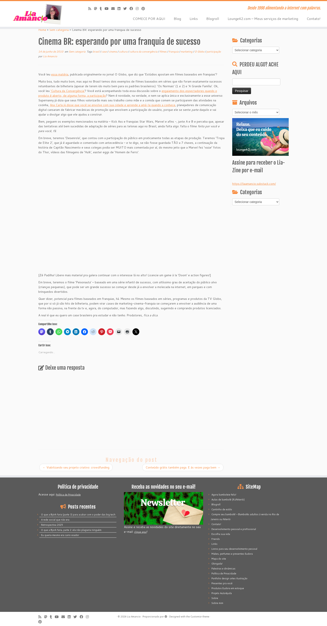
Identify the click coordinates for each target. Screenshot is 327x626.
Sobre (214, 598)
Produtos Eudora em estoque (227, 588)
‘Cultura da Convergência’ (68, 91)
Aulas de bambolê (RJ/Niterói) (228, 499)
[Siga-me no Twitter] (126, 8)
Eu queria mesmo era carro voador (60, 535)
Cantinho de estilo (221, 509)
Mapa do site (218, 558)
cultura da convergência (143, 51)
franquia (174, 51)
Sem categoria (59, 30)
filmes (163, 51)
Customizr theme (199, 616)
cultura (123, 51)
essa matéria (59, 74)
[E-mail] (114, 8)
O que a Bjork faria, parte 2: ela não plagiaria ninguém (71, 530)
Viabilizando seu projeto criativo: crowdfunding (76, 467)
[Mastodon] (97, 8)
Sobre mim (217, 603)
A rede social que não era (55, 519)
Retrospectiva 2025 (52, 525)
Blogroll (212, 18)
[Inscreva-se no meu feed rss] (91, 8)
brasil (96, 51)
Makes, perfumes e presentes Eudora (232, 553)
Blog (177, 18)
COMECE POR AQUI (149, 18)
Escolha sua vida (220, 534)
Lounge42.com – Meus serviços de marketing (263, 18)
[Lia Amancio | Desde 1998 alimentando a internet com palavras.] (38, 14)
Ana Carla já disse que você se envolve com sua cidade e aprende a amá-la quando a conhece (112, 105)
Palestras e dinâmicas (223, 568)
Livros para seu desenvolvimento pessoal (234, 549)
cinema (113, 51)
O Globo (200, 51)
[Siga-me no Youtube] (108, 8)
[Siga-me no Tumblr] (102, 8)
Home (42, 30)
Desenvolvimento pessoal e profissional (233, 529)
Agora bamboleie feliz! (223, 494)
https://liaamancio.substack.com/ (254, 184)
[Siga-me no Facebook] (132, 8)
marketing (187, 51)
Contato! (314, 18)
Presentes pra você (221, 583)
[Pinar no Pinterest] (144, 8)
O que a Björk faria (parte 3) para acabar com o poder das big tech (78, 514)
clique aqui (140, 532)
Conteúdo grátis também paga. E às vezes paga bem (183, 467)
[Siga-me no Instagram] (138, 8)
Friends (215, 539)
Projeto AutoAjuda (221, 593)
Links (194, 18)
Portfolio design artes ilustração (229, 578)
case (104, 51)
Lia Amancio (50, 56)
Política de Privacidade (68, 494)
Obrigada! (217, 563)
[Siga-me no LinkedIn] (120, 8)
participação (214, 51)
